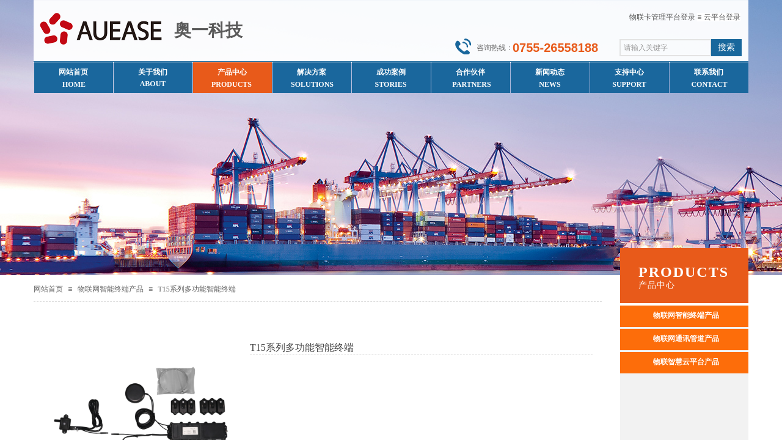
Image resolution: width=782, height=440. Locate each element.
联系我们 (708, 72)
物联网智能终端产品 (111, 289)
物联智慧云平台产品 (686, 362)
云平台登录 (722, 17)
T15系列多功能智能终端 (196, 289)
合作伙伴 (470, 72)
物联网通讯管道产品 (686, 338)
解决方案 (311, 72)
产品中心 (232, 72)
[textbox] (665, 47)
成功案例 (391, 72)
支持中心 (629, 72)
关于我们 (152, 72)
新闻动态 (550, 72)
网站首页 (48, 289)
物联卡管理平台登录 (662, 17)
